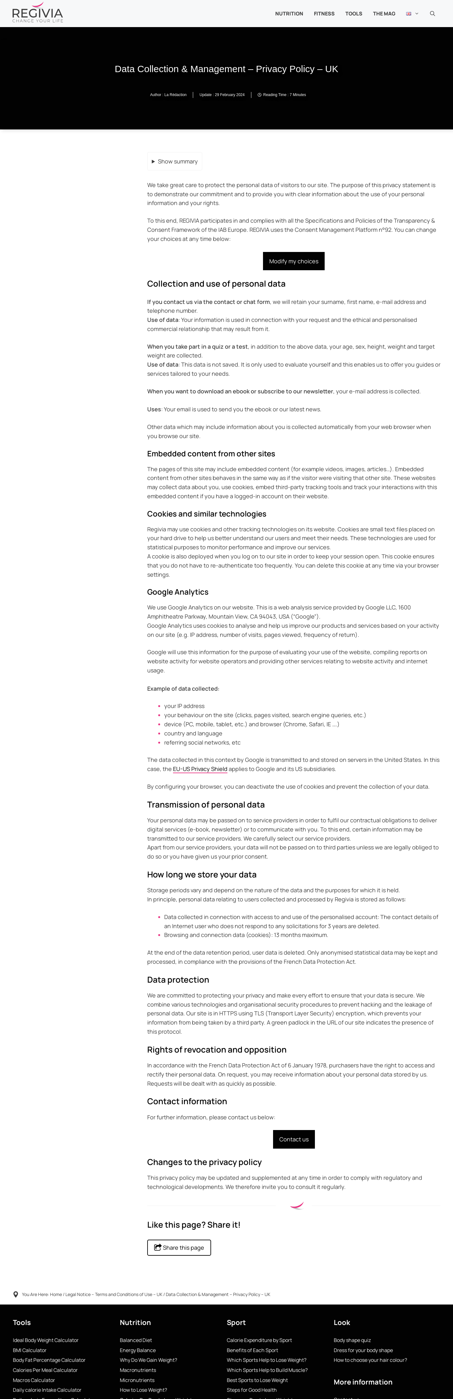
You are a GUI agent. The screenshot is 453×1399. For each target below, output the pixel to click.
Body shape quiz (352, 1340)
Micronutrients (137, 1379)
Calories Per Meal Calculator (45, 1370)
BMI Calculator (30, 1349)
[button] (432, 13)
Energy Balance (138, 1349)
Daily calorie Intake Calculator (47, 1389)
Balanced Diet (136, 1340)
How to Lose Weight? (143, 1389)
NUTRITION (289, 13)
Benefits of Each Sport (252, 1349)
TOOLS (353, 13)
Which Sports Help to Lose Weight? (266, 1359)
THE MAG (384, 13)
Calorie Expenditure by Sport (259, 1340)
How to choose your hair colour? (370, 1359)
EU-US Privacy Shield (200, 769)
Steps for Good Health (252, 1389)
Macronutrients (138, 1370)
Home (56, 1294)
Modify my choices (293, 261)
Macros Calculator (34, 1379)
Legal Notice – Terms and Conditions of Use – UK (113, 1294)
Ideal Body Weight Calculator (46, 1340)
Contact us (294, 1139)
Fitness (324, 13)
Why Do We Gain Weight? (148, 1359)
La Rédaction (176, 95)
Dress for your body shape (363, 1349)
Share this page (179, 1247)
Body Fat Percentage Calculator (49, 1359)
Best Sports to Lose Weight (257, 1379)
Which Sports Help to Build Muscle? (267, 1370)
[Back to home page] (38, 11)
